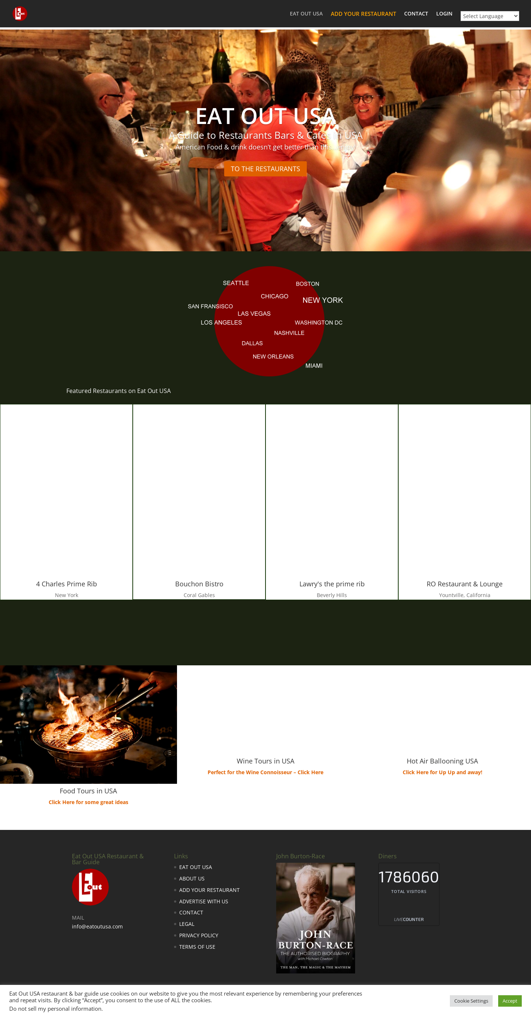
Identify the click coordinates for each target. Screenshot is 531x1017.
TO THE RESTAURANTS (265, 168)
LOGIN (444, 14)
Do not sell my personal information (55, 1008)
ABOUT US (192, 878)
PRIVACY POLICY (198, 935)
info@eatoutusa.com (97, 926)
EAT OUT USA (306, 14)
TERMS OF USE (197, 946)
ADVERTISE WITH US (203, 901)
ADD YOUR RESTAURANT (363, 14)
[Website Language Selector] (490, 16)
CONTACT (416, 14)
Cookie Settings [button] (471, 1000)
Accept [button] (510, 1000)
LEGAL (186, 923)
